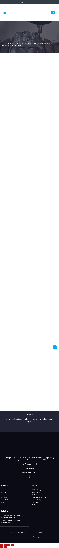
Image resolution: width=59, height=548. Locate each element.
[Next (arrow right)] (5, 547)
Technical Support (13, 43)
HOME (4, 43)
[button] (5, 12)
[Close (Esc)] (1, 545)
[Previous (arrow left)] (1, 547)
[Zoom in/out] (12, 545)
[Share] (5, 545)
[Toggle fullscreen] (8, 545)
